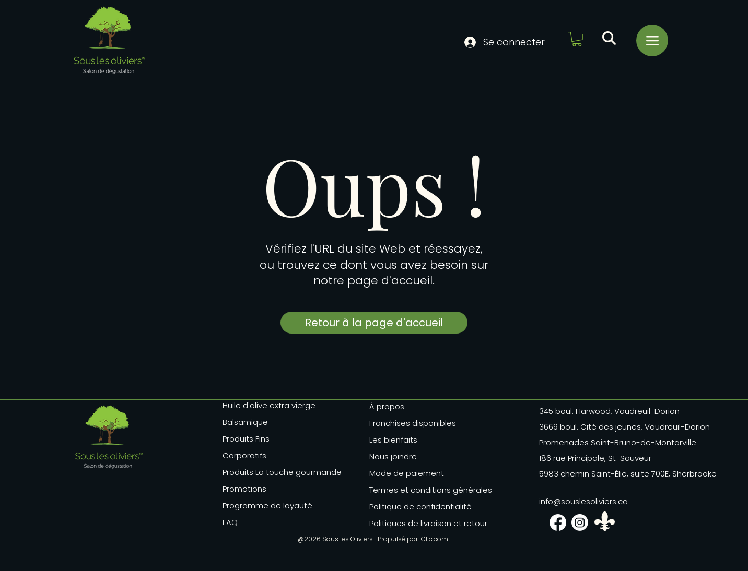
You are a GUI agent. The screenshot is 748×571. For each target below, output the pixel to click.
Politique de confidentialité (420, 506)
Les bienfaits (393, 439)
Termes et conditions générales (422, 489)
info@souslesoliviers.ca (583, 501)
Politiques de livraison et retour (422, 523)
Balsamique (245, 422)
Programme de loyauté (267, 505)
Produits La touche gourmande (271, 472)
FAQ (230, 522)
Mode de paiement (406, 473)
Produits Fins (246, 438)
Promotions (244, 488)
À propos (386, 406)
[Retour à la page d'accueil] (374, 323)
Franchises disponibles (412, 423)
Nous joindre (393, 456)
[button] (577, 39)
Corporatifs (244, 455)
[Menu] (652, 40)
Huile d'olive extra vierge (269, 405)
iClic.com (433, 538)
